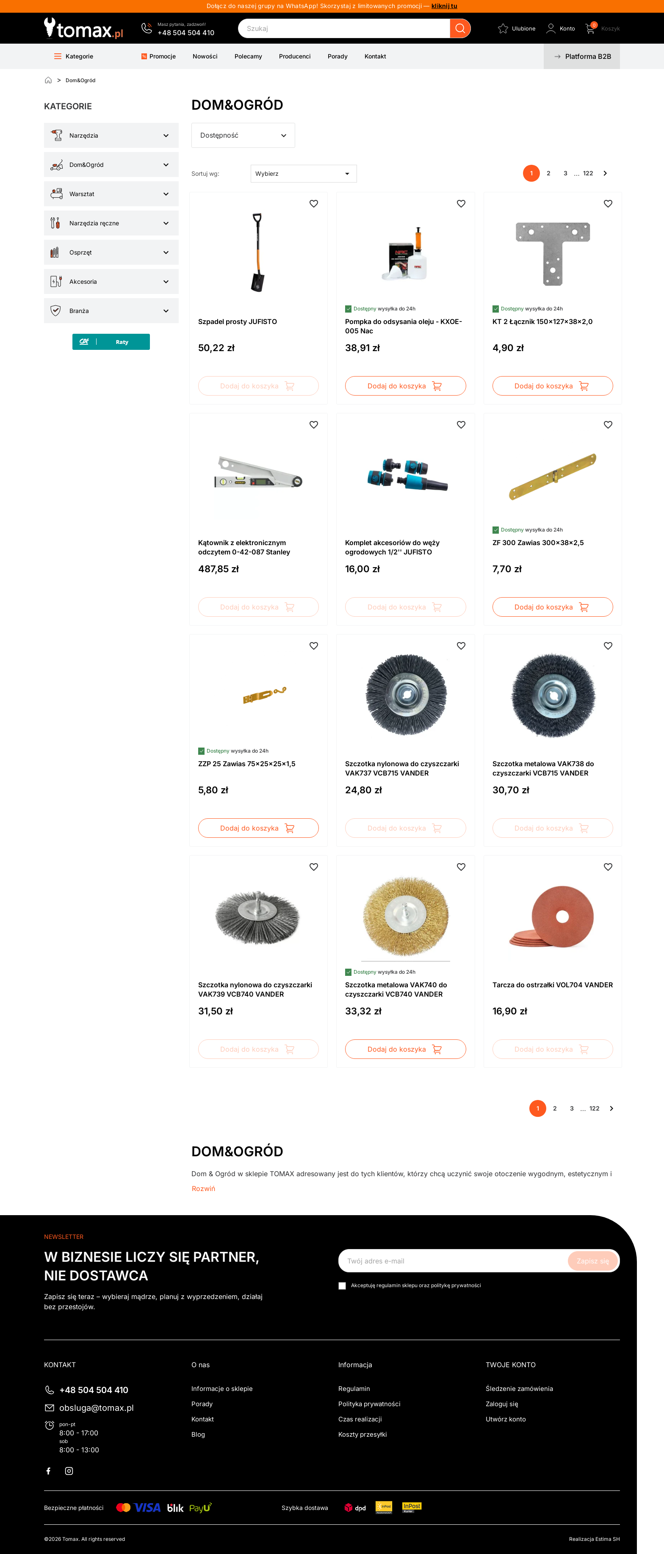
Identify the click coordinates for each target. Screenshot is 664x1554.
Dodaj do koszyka (258, 386)
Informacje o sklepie (222, 1389)
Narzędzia (83, 135)
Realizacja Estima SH (594, 1539)
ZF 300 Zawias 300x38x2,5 (538, 542)
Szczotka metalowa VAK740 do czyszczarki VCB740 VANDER (396, 989)
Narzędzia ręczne (94, 223)
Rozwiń (203, 1188)
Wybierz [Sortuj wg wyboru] (303, 174)
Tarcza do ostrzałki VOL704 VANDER (552, 985)
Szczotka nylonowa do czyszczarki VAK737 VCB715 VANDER (402, 768)
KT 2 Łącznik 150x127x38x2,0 (542, 321)
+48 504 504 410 (186, 32)
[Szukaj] (354, 28)
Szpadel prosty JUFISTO (237, 321)
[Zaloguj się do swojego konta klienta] (559, 28)
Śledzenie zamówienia (519, 1389)
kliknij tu (444, 5)
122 (588, 173)
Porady (202, 1404)
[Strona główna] (48, 80)
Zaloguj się (502, 1404)
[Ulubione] (516, 28)
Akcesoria (83, 281)
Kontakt (202, 1419)
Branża (79, 310)
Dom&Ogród (86, 164)
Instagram (74, 1471)
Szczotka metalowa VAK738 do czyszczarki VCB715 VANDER (543, 768)
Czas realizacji (360, 1419)
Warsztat (81, 193)
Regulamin (354, 1389)
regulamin (388, 1285)
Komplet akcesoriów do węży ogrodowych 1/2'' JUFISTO (392, 547)
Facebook (53, 1471)
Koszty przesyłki (362, 1434)
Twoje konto (511, 1364)
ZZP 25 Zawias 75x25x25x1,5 (247, 763)
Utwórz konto (506, 1419)
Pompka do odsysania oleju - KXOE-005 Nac (403, 326)
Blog (198, 1434)
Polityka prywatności (369, 1404)
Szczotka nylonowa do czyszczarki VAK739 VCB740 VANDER (255, 989)
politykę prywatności (456, 1285)
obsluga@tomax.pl (96, 1408)
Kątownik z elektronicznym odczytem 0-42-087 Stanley (244, 547)
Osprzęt (80, 252)
